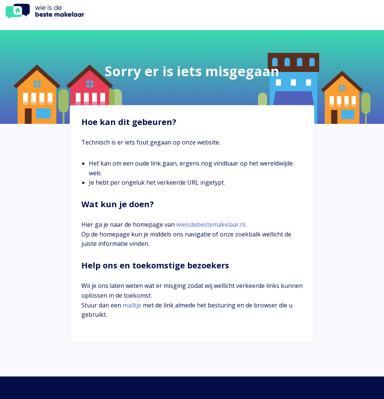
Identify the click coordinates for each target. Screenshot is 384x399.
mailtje (132, 305)
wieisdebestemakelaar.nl (210, 224)
